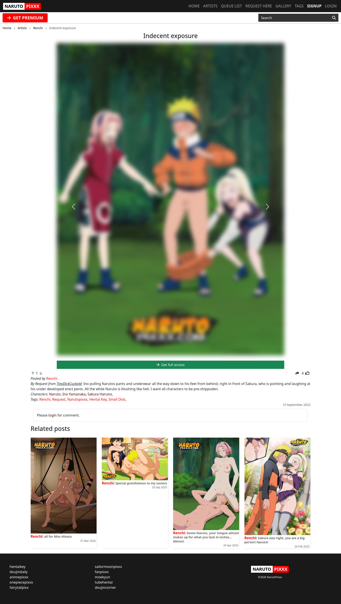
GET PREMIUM (25, 18)
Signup (314, 5)
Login (331, 5)
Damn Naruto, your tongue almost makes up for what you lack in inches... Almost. (206, 537)
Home (194, 5)
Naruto (55, 394)
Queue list (231, 5)
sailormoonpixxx (108, 566)
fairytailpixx (19, 587)
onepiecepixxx (21, 582)
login (52, 415)
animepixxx (19, 577)
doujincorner (105, 587)
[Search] (333, 18)
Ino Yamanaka (74, 394)
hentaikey (17, 566)
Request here (259, 5)
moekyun (102, 577)
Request (58, 399)
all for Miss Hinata (58, 536)
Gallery (283, 5)
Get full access (170, 364)
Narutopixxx (77, 399)
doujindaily (19, 571)
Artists (210, 5)
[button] (74, 207)
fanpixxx (102, 571)
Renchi (44, 399)
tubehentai (104, 582)
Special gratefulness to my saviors (141, 483)
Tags (299, 5)
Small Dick (117, 399)
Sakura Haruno (99, 394)
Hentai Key (98, 399)
